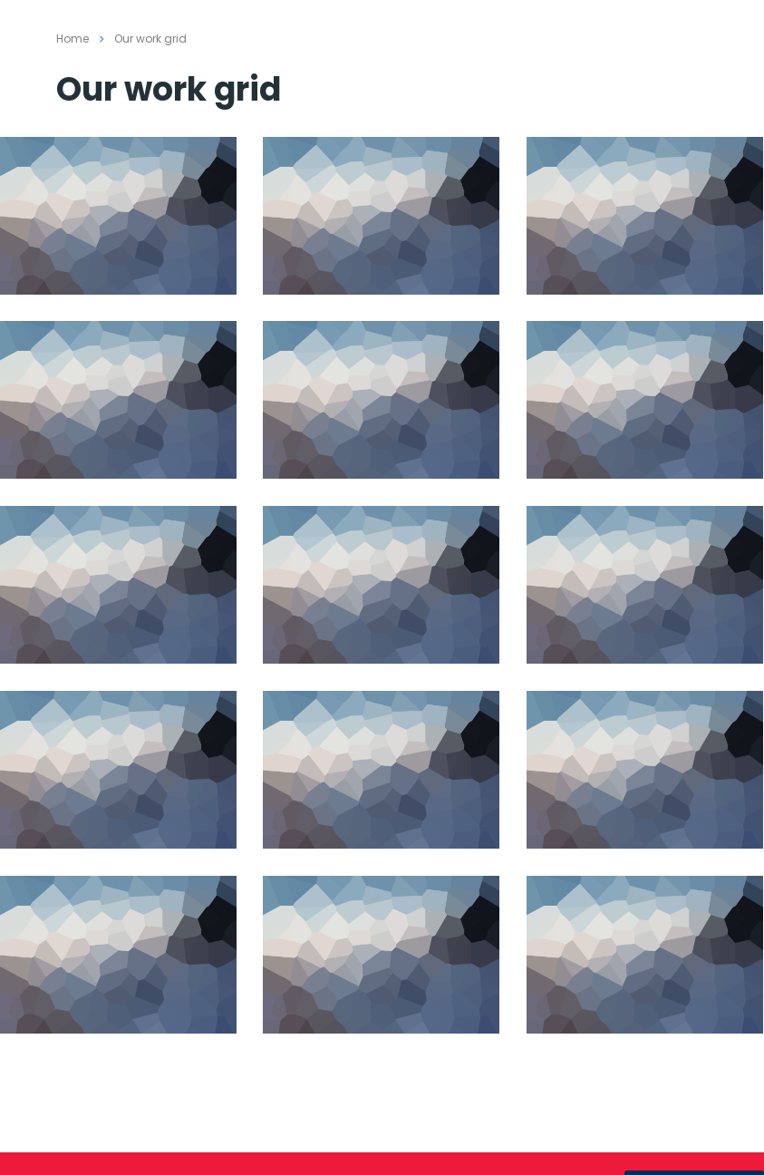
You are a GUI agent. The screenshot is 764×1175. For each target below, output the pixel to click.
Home (72, 38)
